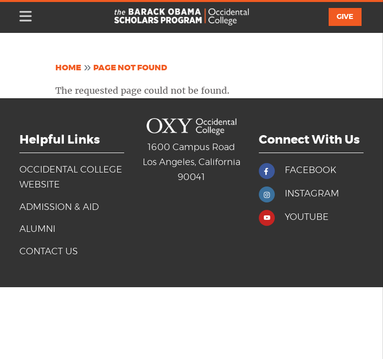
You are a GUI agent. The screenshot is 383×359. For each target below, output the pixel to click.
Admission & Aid (59, 207)
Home (68, 68)
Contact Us (48, 251)
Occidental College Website (70, 177)
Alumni (37, 229)
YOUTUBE (307, 217)
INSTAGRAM (312, 193)
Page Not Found (130, 68)
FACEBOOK (310, 170)
